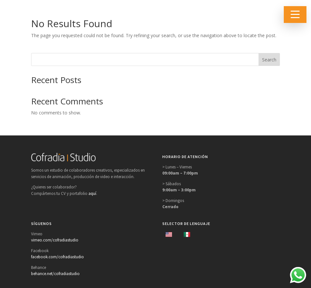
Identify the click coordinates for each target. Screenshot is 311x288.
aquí (92, 193)
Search (269, 60)
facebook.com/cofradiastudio (57, 257)
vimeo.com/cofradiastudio (54, 240)
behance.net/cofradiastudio (55, 273)
